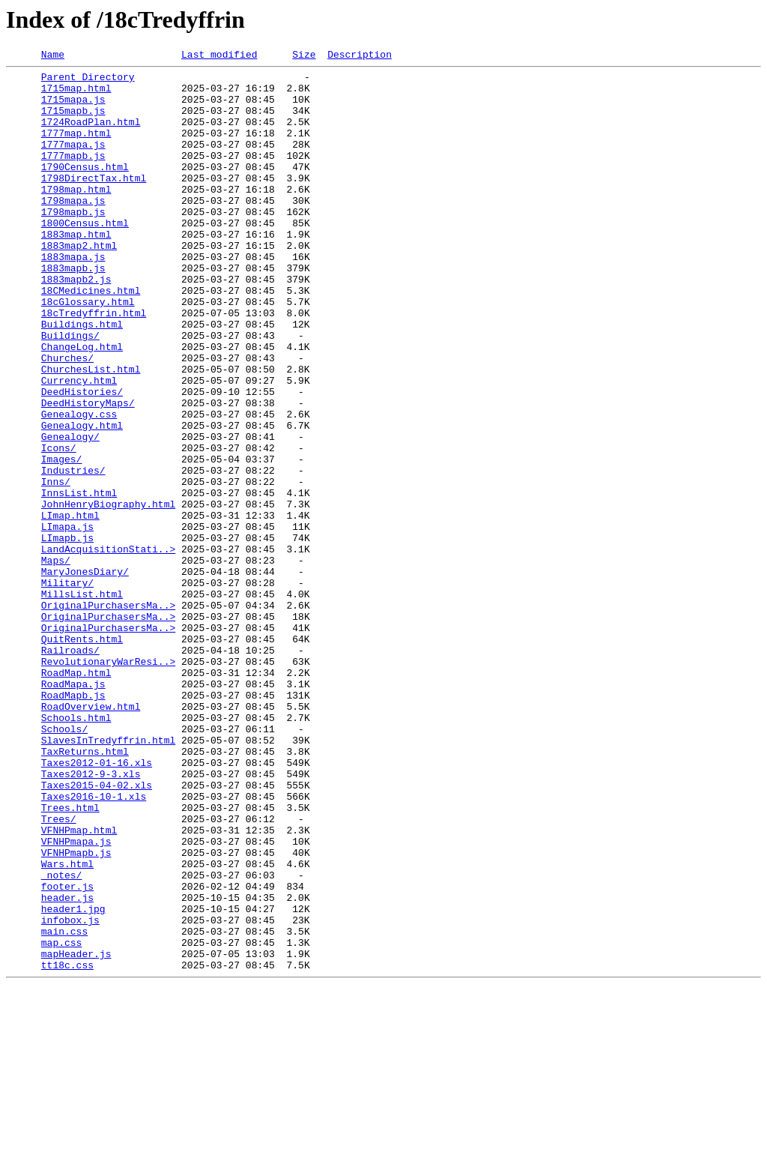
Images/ (61, 539)
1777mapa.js (73, 162)
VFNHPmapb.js (76, 1012)
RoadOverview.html (91, 836)
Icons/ (58, 526)
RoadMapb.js (73, 823)
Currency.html (79, 445)
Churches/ (67, 418)
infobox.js (70, 1093)
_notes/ (61, 1039)
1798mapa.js (73, 229)
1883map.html (76, 270)
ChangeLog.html (82, 404)
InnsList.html (79, 580)
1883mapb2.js (76, 324)
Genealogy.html (82, 499)
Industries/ (73, 553)
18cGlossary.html (88, 351)
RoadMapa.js (73, 809)
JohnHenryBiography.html (108, 593)
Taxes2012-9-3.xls (91, 917)
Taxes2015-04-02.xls (96, 931)
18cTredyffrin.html (93, 364)
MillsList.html (82, 701)
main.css (64, 1106)
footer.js (67, 1052)
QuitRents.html (82, 755)
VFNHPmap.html (79, 985)
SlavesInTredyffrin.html (108, 877)
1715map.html (76, 94)
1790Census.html (85, 189)
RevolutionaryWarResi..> (108, 782)
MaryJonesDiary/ (85, 674)
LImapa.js (67, 620)
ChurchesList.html (91, 431)
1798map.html (76, 216)
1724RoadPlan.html (91, 135)
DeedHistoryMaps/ (88, 472)
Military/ (67, 688)
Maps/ (55, 661)
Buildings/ (70, 391)
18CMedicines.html (91, 337)
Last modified (219, 56)
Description (359, 56)
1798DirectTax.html (93, 202)
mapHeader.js (76, 1133)
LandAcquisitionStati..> (108, 647)
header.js (67, 1066)
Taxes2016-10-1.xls (93, 944)
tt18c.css (67, 1147)
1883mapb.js (73, 310)
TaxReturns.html (85, 890)
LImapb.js (67, 634)
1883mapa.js (73, 297)
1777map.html (76, 148)
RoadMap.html (76, 796)
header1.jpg (73, 1079)
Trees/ (58, 971)
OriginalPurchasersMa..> (108, 715)
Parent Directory (88, 81)
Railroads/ (70, 769)
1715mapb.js (73, 121)
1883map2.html (79, 283)
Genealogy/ (70, 512)
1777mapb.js (73, 175)
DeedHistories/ (82, 458)
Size (303, 56)
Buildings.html (82, 378)
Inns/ (55, 566)
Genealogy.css (79, 485)
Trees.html (70, 958)
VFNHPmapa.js (76, 998)
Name (52, 56)
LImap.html (70, 607)
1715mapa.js (73, 108)
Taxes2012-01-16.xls (96, 904)
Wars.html (67, 1025)
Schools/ (64, 863)
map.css (61, 1120)
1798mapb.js (73, 243)
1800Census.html (85, 256)
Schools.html (76, 850)
